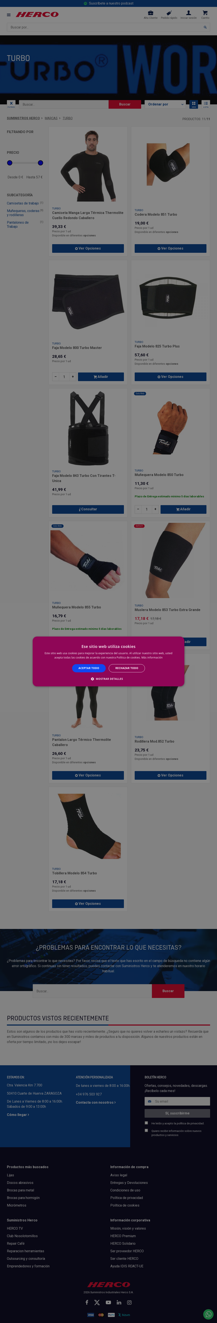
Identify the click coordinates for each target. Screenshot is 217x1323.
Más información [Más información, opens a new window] (151, 658)
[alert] (108, 661)
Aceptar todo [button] (88, 668)
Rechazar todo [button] (127, 668)
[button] (108, 679)
